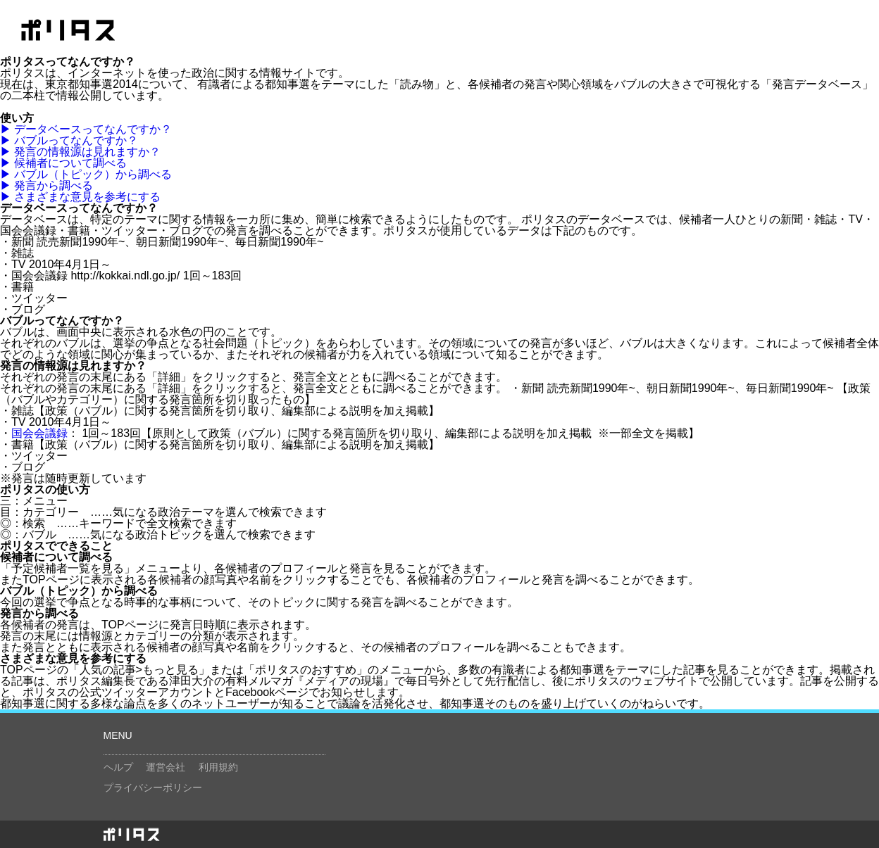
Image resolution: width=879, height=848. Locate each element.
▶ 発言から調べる (46, 185)
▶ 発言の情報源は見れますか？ (80, 152)
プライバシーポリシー (153, 787)
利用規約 (218, 767)
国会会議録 (39, 433)
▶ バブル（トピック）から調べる (86, 174)
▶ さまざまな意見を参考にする (80, 197)
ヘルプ (118, 767)
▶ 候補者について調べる (63, 163)
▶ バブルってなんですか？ (69, 140)
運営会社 (165, 767)
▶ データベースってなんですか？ (86, 129)
